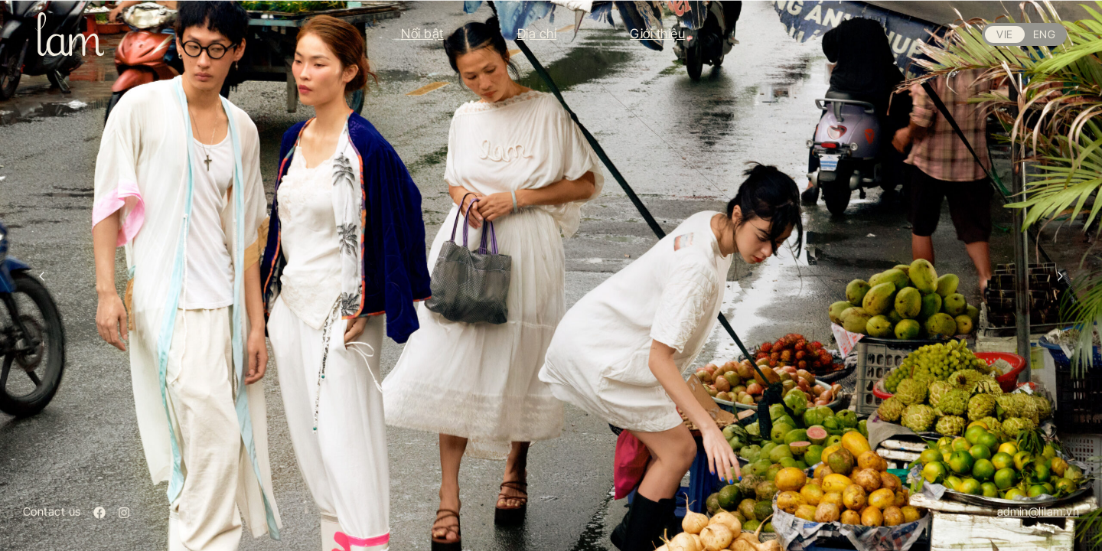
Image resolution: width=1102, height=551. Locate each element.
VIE (1004, 34)
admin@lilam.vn (1038, 511)
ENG (1044, 34)
